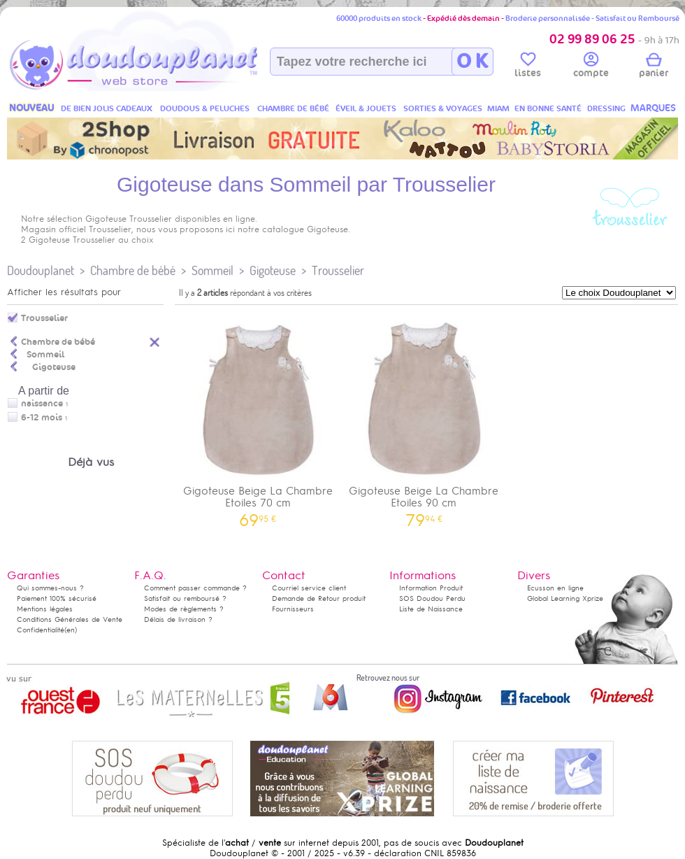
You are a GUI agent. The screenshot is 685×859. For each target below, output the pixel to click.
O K (472, 61)
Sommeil (212, 270)
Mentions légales (45, 609)
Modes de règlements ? (184, 609)
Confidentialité (40, 630)
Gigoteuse (273, 270)
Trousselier (338, 270)
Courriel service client (309, 588)
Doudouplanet (40, 270)
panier (653, 67)
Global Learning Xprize (565, 598)
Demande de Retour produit (319, 598)
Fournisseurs (293, 609)
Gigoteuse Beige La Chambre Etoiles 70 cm (258, 418)
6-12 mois (41, 417)
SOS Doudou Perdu (432, 598)
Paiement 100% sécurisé (56, 598)
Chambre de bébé (132, 270)
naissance (42, 403)
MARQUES (653, 108)
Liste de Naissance (431, 609)
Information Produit (431, 588)
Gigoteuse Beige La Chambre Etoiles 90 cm (424, 418)
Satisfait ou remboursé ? (185, 598)
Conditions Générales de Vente (69, 619)
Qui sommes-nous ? (50, 588)
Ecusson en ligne (555, 588)
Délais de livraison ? (178, 619)
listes (527, 67)
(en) (70, 630)
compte (591, 67)
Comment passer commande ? (195, 588)
